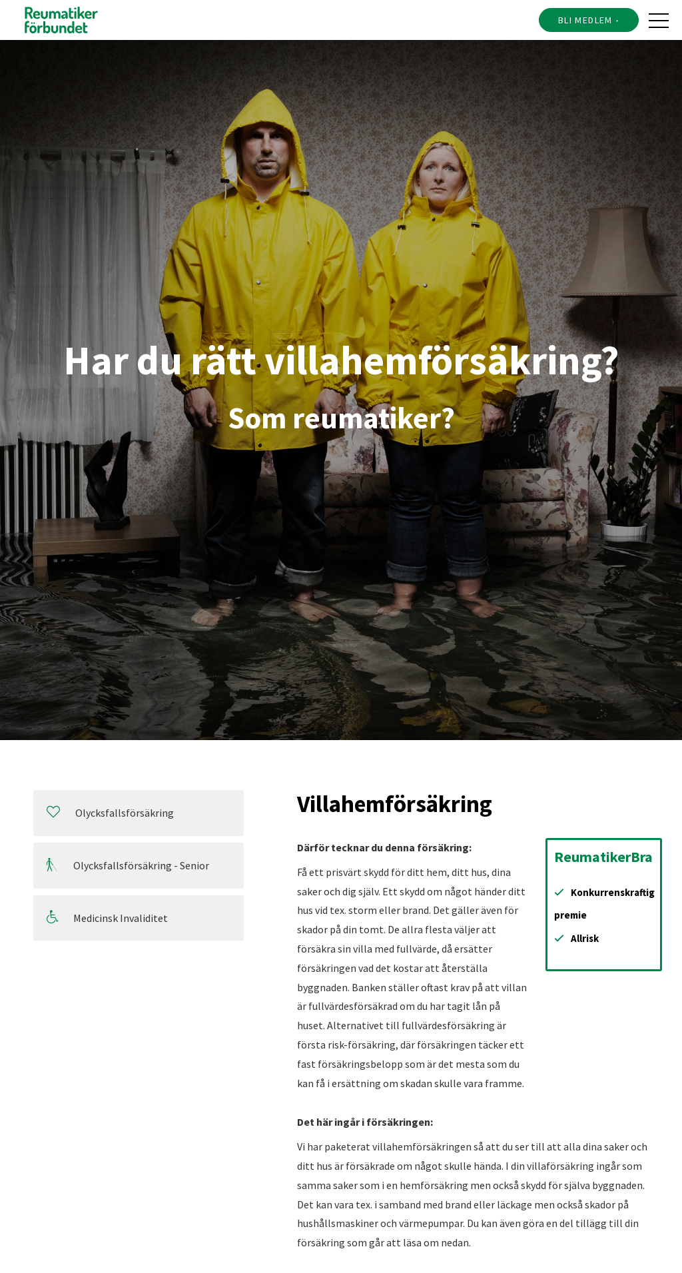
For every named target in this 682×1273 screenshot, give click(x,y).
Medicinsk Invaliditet (107, 918)
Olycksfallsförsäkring (110, 812)
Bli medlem (585, 20)
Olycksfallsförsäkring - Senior (128, 865)
